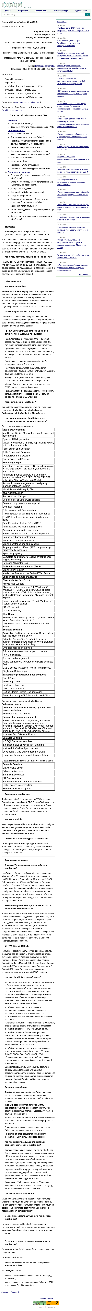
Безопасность (41, 11)
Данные (8, 11)
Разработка (23, 11)
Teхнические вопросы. (19, 172)
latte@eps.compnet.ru (45, 66)
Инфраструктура (61, 11)
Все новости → (85, 275)
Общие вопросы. (16, 130)
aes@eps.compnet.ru (12, 110)
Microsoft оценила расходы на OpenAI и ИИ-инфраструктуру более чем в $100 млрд (73, 194)
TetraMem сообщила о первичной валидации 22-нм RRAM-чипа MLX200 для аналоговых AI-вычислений (72, 55)
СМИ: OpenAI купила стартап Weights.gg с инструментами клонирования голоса (69, 43)
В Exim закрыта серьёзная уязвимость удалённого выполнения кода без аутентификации (72, 267)
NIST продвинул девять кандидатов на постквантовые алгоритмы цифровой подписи (73, 93)
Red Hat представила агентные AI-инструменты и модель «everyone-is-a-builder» (72, 230)
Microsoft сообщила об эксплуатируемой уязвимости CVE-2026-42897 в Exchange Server (71, 81)
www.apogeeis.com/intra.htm (27, 102)
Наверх (50, 1298)
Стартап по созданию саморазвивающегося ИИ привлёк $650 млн (73, 159)
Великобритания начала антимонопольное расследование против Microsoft (71, 182)
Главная (42, 1298)
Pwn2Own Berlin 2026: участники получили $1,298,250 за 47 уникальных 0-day (73, 30)
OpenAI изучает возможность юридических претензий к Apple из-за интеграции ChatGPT (72, 68)
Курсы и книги (81, 11)
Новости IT (61, 22)
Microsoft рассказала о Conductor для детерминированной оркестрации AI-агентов (72, 136)
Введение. (13, 120)
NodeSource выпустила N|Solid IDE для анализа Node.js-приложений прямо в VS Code (73, 207)
